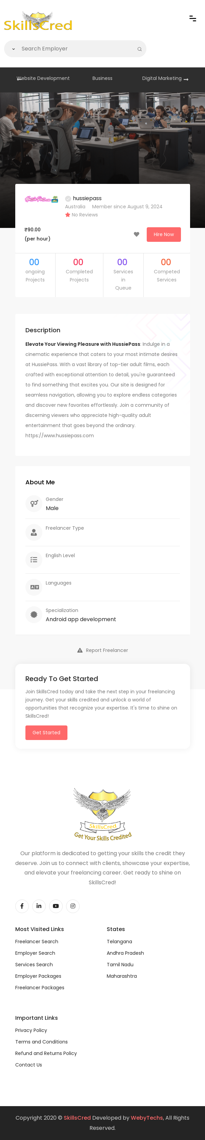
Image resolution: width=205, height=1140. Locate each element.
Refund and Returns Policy (46, 1053)
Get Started (46, 732)
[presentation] (19, 80)
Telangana (119, 941)
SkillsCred (77, 1118)
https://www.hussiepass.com (59, 435)
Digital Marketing (162, 78)
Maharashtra (122, 976)
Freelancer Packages (39, 987)
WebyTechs (147, 1118)
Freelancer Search (36, 941)
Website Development (43, 78)
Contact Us (28, 1064)
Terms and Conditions (41, 1041)
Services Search (34, 964)
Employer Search (35, 953)
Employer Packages (38, 976)
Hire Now (164, 234)
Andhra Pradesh (125, 953)
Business (102, 78)
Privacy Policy (31, 1030)
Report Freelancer (102, 650)
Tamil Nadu (120, 964)
